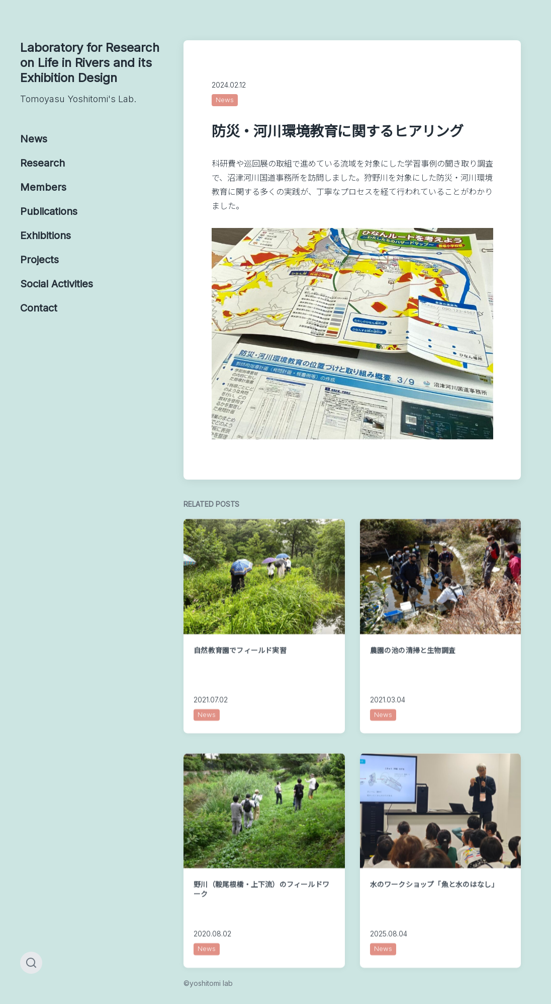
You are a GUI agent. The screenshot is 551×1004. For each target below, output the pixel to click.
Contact (38, 308)
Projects (39, 260)
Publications (48, 211)
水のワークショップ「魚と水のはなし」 (434, 912)
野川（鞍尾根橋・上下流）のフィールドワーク (261, 917)
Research (42, 163)
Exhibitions (45, 235)
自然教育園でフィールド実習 (240, 678)
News (33, 139)
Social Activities (56, 284)
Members (43, 187)
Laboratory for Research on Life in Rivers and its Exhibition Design (91, 72)
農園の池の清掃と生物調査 (412, 678)
